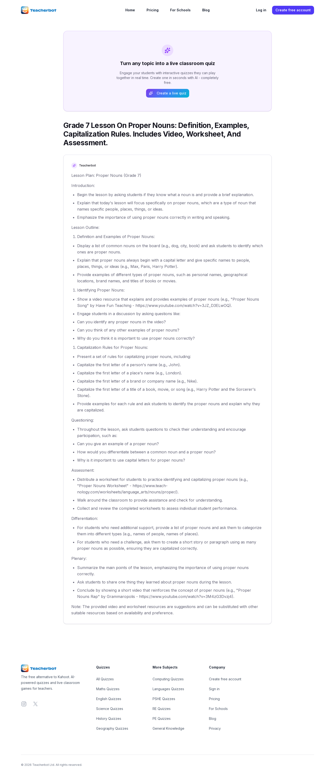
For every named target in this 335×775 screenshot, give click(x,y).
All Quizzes (105, 679)
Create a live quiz (167, 93)
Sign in (214, 689)
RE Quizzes (162, 709)
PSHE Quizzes (164, 699)
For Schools (180, 10)
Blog (206, 10)
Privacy (215, 728)
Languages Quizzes (168, 689)
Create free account (293, 10)
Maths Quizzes (108, 689)
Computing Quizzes (168, 679)
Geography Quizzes (112, 728)
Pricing (153, 10)
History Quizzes (108, 718)
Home (130, 10)
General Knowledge (168, 728)
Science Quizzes (109, 709)
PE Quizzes (162, 718)
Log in (261, 10)
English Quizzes (108, 699)
